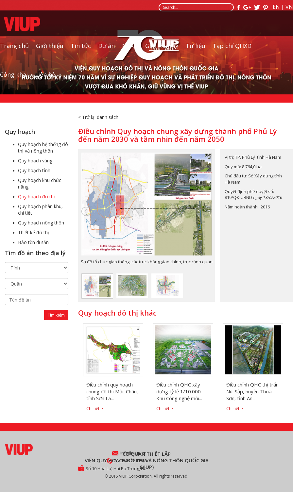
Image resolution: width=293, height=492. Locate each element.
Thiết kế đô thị (33, 232)
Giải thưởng (162, 50)
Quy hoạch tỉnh (34, 170)
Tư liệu (195, 50)
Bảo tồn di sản (33, 242)
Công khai (14, 79)
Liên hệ (45, 79)
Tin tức (81, 50)
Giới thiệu (49, 50)
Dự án (106, 50)
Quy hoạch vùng (35, 160)
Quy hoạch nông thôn (41, 223)
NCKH (130, 50)
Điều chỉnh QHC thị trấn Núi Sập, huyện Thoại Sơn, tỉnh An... (252, 391)
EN (276, 6)
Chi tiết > (94, 408)
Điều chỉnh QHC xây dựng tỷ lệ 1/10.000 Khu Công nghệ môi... (179, 391)
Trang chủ (14, 50)
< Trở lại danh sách (98, 117)
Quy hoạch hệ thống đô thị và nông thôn (43, 147)
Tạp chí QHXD (232, 50)
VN (289, 6)
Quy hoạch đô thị (36, 196)
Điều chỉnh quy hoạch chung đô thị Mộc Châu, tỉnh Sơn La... (112, 391)
